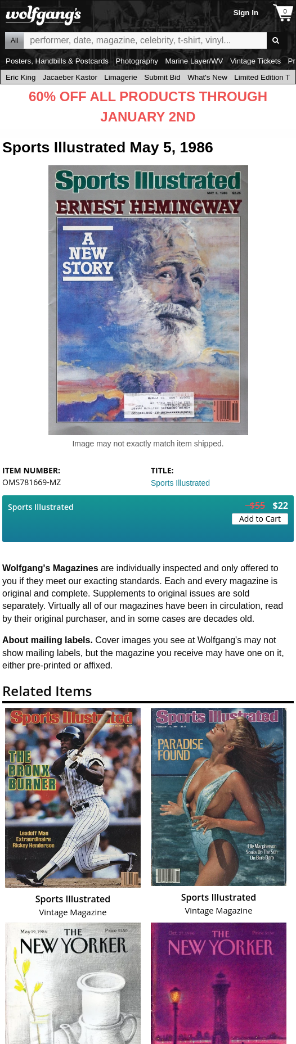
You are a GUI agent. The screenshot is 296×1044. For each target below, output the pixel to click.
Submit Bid (162, 77)
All (14, 40)
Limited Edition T (262, 77)
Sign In (246, 12)
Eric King (20, 77)
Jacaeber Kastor (70, 77)
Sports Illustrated (180, 482)
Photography (136, 61)
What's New (207, 77)
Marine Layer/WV (194, 61)
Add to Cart (260, 518)
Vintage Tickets (255, 61)
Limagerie (120, 77)
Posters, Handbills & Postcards (57, 61)
